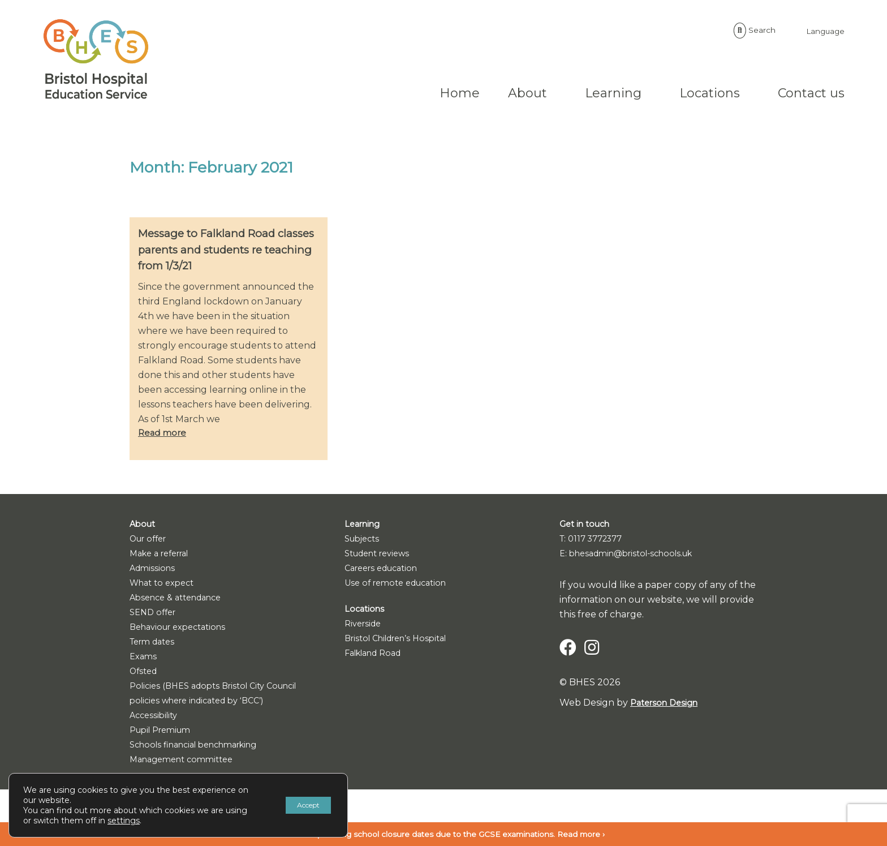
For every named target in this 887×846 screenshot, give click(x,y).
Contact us (724, 93)
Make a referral (164, 555)
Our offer (151, 540)
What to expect (165, 584)
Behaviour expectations (183, 629)
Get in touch (588, 526)
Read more (163, 435)
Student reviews (382, 555)
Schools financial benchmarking (202, 746)
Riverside (365, 625)
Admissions (154, 570)
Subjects (364, 540)
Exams (144, 658)
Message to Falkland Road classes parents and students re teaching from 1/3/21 (227, 250)
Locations (622, 93)
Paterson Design (667, 704)
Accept (300, 805)
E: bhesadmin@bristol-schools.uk (634, 555)
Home (372, 93)
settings (147, 820)
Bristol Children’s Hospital (402, 640)
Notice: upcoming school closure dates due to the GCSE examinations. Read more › (443, 833)
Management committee (186, 761)
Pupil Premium (164, 732)
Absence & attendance (181, 599)
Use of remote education (401, 584)
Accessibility (156, 717)
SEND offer (155, 614)
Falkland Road (377, 655)
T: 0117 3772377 (594, 540)
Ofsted (145, 673)
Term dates (155, 643)
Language (734, 30)
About (440, 93)
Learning (526, 93)
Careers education (386, 570)
